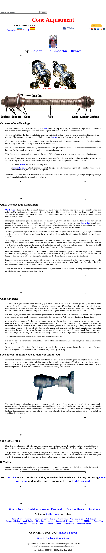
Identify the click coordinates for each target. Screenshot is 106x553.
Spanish (29, 30)
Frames (50, 521)
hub (45, 129)
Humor (78, 521)
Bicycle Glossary (41, 519)
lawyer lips (85, 223)
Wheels (58, 523)
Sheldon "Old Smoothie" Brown (55, 51)
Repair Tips (98, 521)
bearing (54, 137)
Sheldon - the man (83, 523)
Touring (42, 523)
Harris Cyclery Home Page (53, 538)
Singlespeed (22, 523)
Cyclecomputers (76, 519)
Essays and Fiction (13, 521)
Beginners (28, 519)
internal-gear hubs (20, 168)
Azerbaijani (14, 30)
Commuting (62, 519)
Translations (69, 523)
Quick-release (10, 210)
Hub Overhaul (81, 480)
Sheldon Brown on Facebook (45, 509)
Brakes (53, 519)
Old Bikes (87, 521)
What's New (16, 509)
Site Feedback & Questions (83, 509)
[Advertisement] (53, 5)
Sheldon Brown (53, 514)
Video (50, 523)
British (22, 165)
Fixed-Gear (40, 521)
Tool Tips (10, 477)
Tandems (33, 523)
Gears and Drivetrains (64, 521)
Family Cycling (27, 521)
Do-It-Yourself (91, 519)
